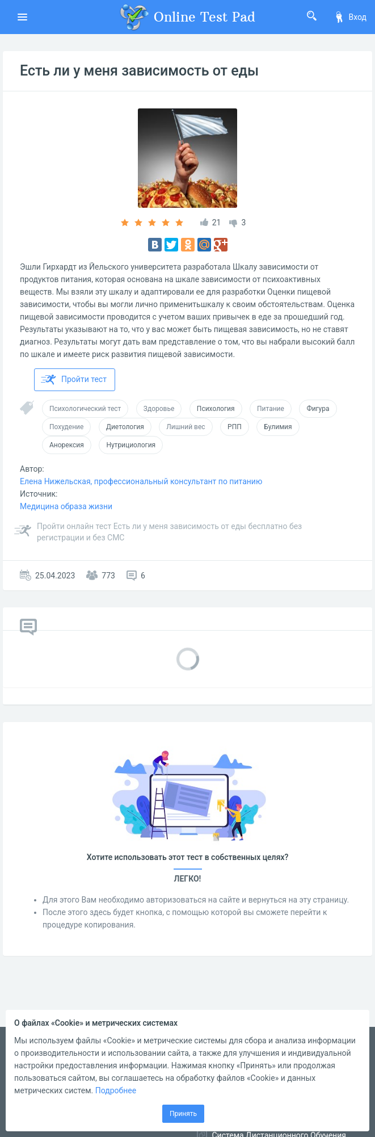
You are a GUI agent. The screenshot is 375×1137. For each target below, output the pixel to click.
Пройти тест (74, 379)
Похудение (66, 427)
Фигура (317, 409)
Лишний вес (185, 427)
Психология (216, 409)
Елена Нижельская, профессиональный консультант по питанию (141, 481)
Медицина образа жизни (66, 506)
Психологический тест (85, 409)
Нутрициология (130, 445)
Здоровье (159, 409)
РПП (234, 427)
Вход (350, 17)
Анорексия (66, 445)
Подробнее (115, 1090)
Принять (183, 1114)
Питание (270, 409)
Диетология (125, 427)
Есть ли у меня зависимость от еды (139, 70)
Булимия (278, 427)
